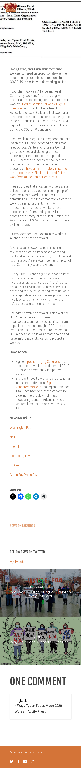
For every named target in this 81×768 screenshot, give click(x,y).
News (41, 43)
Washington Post (21, 427)
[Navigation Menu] (75, 7)
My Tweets (17, 562)
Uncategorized (55, 43)
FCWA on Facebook (22, 526)
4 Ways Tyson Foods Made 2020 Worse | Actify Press (38, 709)
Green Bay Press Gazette (26, 475)
